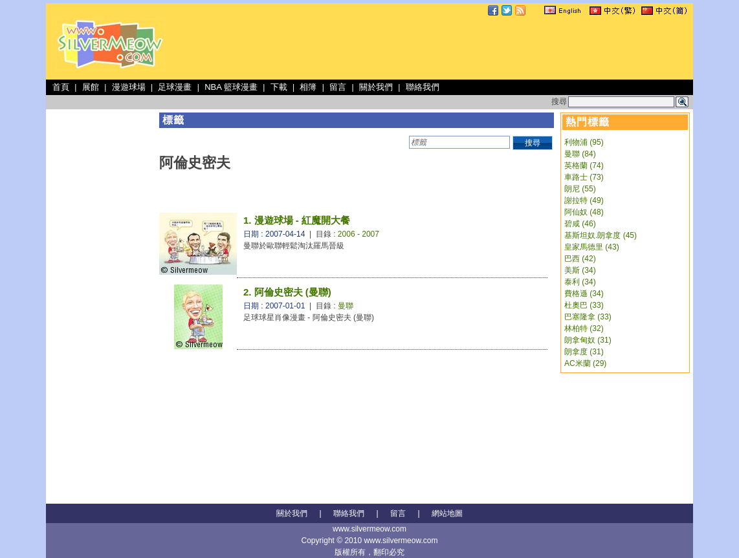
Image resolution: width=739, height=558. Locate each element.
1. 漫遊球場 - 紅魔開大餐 (296, 220)
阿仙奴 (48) (584, 212)
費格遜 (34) (584, 293)
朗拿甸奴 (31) (588, 340)
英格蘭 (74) (584, 165)
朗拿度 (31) (584, 351)
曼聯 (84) (580, 153)
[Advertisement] (454, 48)
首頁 (60, 87)
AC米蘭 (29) (585, 363)
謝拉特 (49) (584, 200)
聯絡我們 (422, 87)
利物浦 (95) (584, 142)
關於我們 (376, 87)
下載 (278, 87)
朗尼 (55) (580, 188)
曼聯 (345, 305)
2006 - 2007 (358, 234)
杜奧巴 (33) (584, 305)
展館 (90, 87)
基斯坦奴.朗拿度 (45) (600, 235)
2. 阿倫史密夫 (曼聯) (287, 291)
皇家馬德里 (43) (591, 247)
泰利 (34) (580, 281)
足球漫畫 (175, 87)
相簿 (308, 87)
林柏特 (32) (584, 328)
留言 (337, 87)
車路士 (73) (584, 177)
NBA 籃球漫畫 (231, 87)
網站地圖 (447, 513)
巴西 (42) (580, 258)
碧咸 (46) (580, 223)
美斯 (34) (580, 270)
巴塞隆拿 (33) (588, 316)
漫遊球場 (129, 87)
